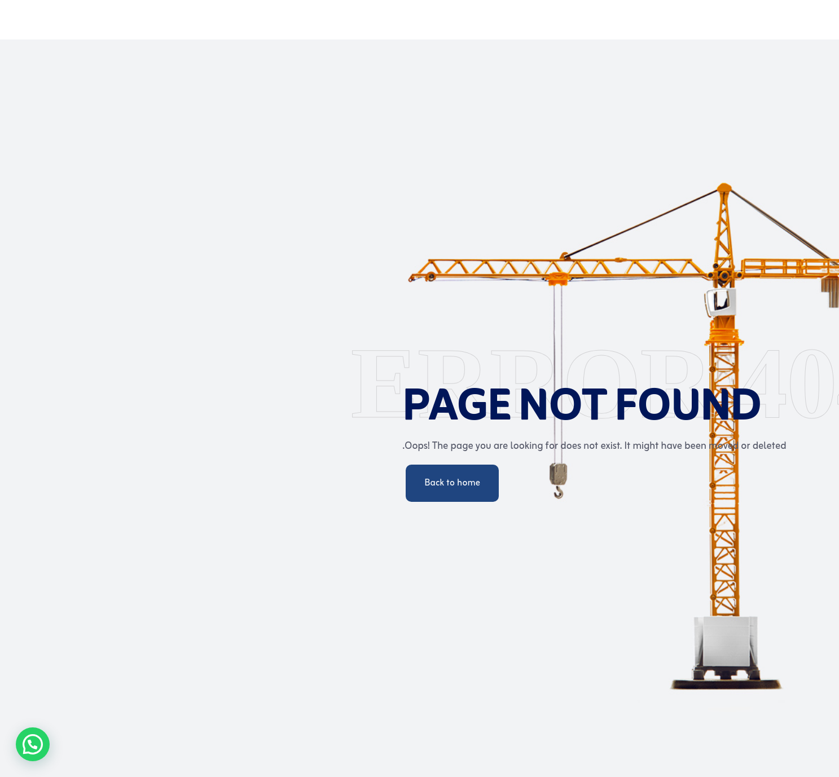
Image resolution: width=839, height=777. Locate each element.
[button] (33, 744)
